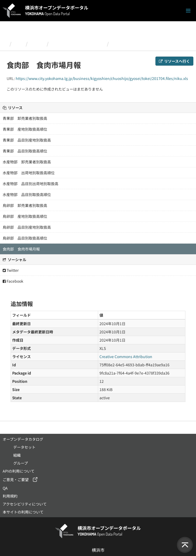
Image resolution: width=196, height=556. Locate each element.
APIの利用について (18, 471)
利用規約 (10, 496)
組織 (18, 43)
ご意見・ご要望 (16, 479)
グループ (20, 463)
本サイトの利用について (23, 512)
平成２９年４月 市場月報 (77, 43)
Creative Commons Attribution (125, 356)
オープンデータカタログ (23, 439)
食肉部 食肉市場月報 (135, 43)
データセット (24, 447)
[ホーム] (5, 43)
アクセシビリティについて (25, 504)
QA (5, 488)
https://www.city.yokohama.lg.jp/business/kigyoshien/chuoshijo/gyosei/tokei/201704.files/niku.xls (102, 78)
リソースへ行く (174, 61)
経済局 (37, 43)
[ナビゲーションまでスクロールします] (188, 10)
